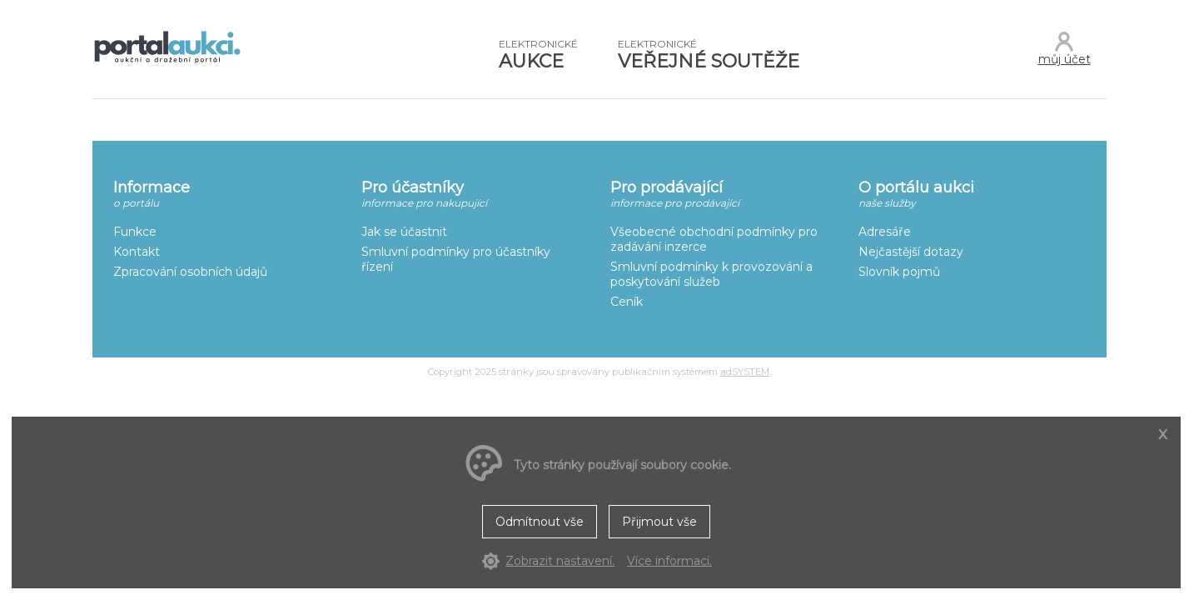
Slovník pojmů (899, 271)
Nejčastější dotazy (910, 251)
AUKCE (538, 55)
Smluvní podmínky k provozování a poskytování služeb (711, 274)
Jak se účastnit (404, 231)
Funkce (135, 231)
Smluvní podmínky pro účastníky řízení (455, 259)
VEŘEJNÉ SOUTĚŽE (708, 55)
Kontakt (136, 251)
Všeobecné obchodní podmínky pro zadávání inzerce (714, 239)
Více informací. (669, 560)
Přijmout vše (659, 521)
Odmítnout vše (539, 521)
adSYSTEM (744, 372)
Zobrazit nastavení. (559, 560)
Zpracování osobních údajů (190, 271)
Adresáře (884, 231)
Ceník (626, 301)
